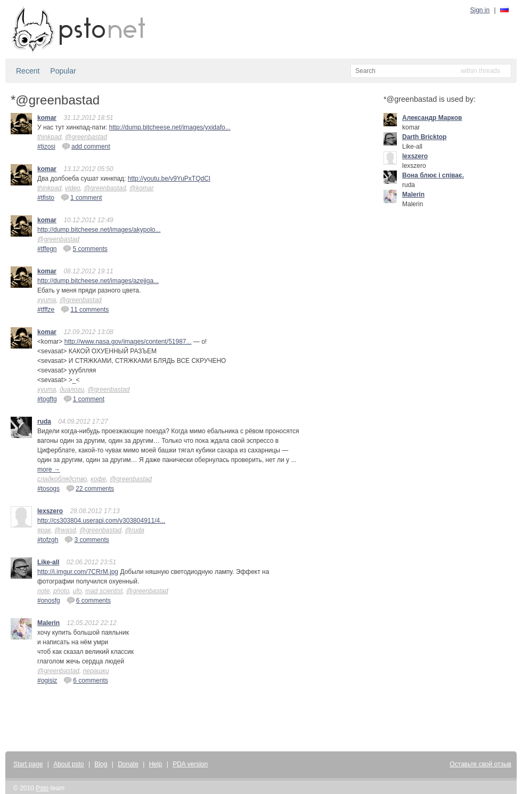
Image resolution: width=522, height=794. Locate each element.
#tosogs (48, 488)
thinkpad (49, 137)
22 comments (90, 488)
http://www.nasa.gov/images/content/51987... (128, 341)
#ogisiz (47, 680)
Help (155, 764)
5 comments (85, 248)
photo (61, 591)
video (72, 188)
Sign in (480, 10)
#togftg (47, 399)
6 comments (89, 600)
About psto (68, 764)
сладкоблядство (62, 479)
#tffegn (46, 249)
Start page (28, 764)
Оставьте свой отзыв (480, 764)
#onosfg (48, 600)
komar (46, 117)
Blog (100, 764)
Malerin (48, 623)
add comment (86, 146)
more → (48, 469)
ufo (77, 591)
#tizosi (46, 146)
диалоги (72, 389)
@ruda (134, 530)
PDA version (190, 764)
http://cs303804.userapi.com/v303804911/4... (101, 520)
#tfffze (45, 309)
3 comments (86, 539)
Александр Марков (432, 117)
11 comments (85, 309)
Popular (63, 71)
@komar (141, 188)
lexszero (50, 511)
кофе (98, 479)
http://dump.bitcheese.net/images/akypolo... (98, 229)
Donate (128, 764)
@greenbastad (86, 137)
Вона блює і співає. (433, 175)
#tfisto (45, 197)
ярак (44, 530)
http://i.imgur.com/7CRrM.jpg (77, 572)
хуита (46, 300)
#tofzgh (47, 540)
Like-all (48, 562)
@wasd (65, 530)
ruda (44, 421)
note (43, 591)
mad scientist (104, 591)
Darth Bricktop (424, 137)
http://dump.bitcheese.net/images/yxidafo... (170, 127)
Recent (27, 71)
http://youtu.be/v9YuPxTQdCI (169, 178)
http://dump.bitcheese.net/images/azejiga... (98, 281)
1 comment (81, 197)
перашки (96, 671)
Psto (42, 788)
